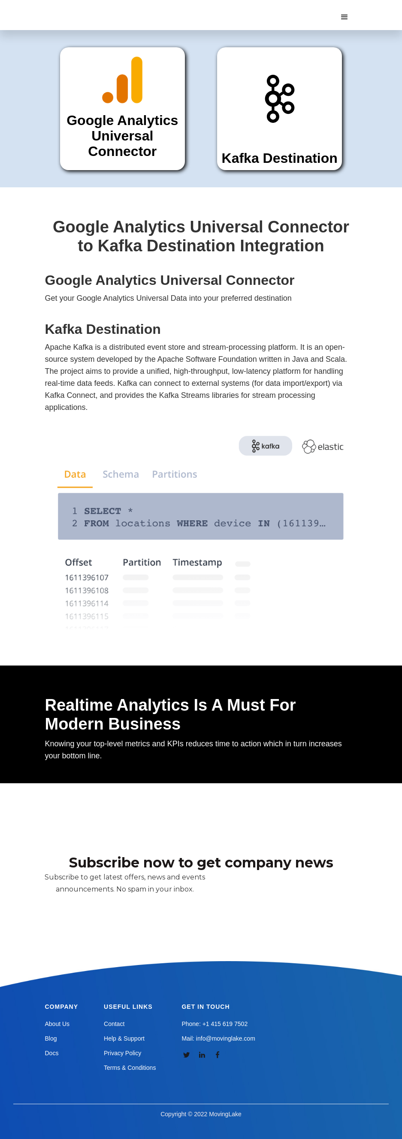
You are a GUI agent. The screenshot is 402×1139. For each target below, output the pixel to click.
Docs (52, 1053)
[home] (94, 8)
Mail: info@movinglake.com (218, 1038)
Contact (114, 1023)
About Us (57, 1023)
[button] (344, 17)
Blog (51, 1038)
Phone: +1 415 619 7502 (214, 1023)
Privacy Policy (122, 1053)
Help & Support (124, 1038)
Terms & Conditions (130, 1067)
